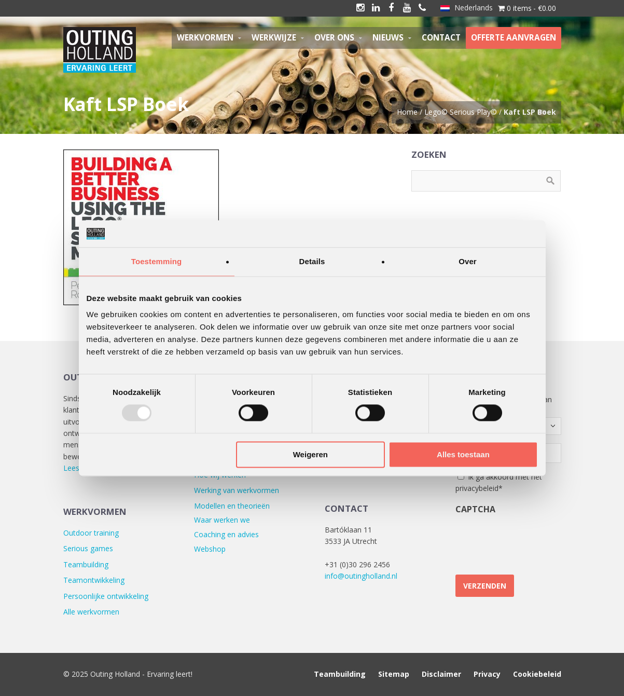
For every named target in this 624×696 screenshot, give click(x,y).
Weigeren (310, 454)
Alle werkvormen (91, 612)
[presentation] (534, 540)
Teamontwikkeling (93, 580)
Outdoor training (91, 533)
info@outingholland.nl (361, 576)
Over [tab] (468, 261)
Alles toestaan (463, 454)
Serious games (88, 548)
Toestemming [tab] (156, 261)
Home (407, 112)
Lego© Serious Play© (460, 112)
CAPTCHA (475, 509)
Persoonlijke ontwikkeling (105, 596)
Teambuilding (85, 564)
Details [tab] (312, 261)
